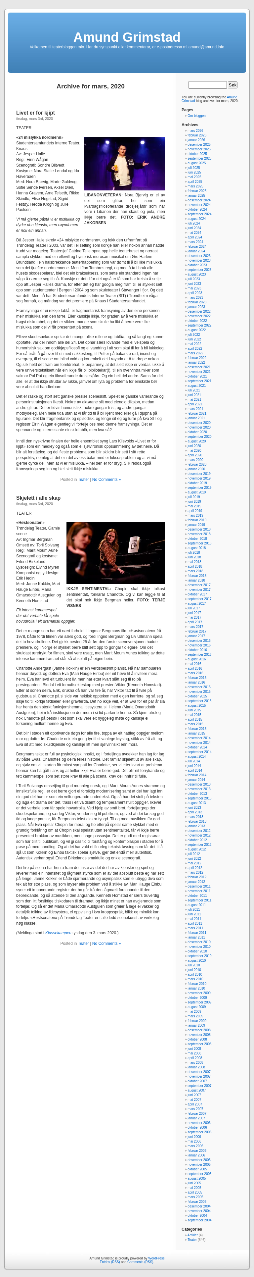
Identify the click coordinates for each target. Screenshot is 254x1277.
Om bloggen (196, 116)
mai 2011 (194, 919)
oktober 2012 (197, 840)
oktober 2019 (197, 483)
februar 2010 (197, 984)
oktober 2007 (197, 1081)
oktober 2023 (197, 265)
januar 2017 (196, 636)
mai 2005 (194, 1188)
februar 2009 (197, 1021)
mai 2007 (194, 1099)
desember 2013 (199, 784)
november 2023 (199, 260)
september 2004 (199, 1220)
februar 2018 (197, 576)
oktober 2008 (197, 1039)
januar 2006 (196, 1155)
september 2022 (199, 325)
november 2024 (199, 205)
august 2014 (197, 756)
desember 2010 (199, 942)
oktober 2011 (197, 895)
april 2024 (195, 237)
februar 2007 (197, 1113)
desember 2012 (199, 831)
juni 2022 (194, 339)
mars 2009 (195, 1016)
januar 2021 (196, 418)
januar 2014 (196, 780)
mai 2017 (194, 617)
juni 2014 (194, 766)
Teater (83, 479)
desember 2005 (199, 1160)
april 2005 (195, 1192)
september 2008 (199, 1044)
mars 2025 (195, 186)
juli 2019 (194, 497)
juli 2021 (194, 390)
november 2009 (199, 993)
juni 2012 (194, 858)
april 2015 (195, 719)
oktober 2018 (197, 538)
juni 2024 (194, 228)
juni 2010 (194, 970)
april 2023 (195, 293)
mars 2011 (195, 928)
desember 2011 (199, 886)
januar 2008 (196, 1067)
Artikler (193, 1235)
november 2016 (199, 645)
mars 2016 (195, 673)
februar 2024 (197, 246)
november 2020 (199, 427)
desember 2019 (199, 474)
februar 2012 (197, 877)
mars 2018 (195, 571)
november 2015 (199, 691)
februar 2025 (197, 191)
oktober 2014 (197, 747)
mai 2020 (194, 450)
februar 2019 (197, 520)
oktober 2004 (197, 1215)
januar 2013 (196, 826)
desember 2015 (199, 687)
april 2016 (195, 668)
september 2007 (199, 1086)
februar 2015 (197, 729)
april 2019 (195, 511)
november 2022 (199, 316)
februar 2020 (197, 464)
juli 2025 (194, 168)
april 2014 (195, 770)
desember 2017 (199, 585)
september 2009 (199, 1002)
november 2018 (199, 534)
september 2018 (199, 543)
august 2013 (197, 803)
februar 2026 (197, 135)
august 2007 (197, 1090)
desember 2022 (199, 311)
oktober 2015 (197, 696)
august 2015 (197, 705)
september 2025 (199, 158)
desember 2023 (199, 256)
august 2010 (197, 960)
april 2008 (195, 1058)
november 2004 (199, 1211)
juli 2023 (194, 279)
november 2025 (199, 149)
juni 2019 (194, 501)
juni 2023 (194, 283)
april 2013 (195, 812)
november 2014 (199, 742)
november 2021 (199, 372)
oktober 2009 (197, 997)
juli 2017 (194, 608)
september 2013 (199, 798)
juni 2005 (194, 1183)
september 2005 (199, 1174)
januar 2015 (196, 733)
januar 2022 (196, 362)
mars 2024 (195, 242)
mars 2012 (195, 872)
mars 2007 (195, 1109)
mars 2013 (195, 817)
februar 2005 (197, 1201)
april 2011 (195, 923)
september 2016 (199, 654)
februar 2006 (197, 1150)
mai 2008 (194, 1053)
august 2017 (197, 603)
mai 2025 (194, 177)
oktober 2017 (197, 594)
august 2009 (197, 1007)
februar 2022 (197, 358)
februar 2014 (197, 775)
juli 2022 (194, 334)
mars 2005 (195, 1197)
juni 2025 (194, 172)
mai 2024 (194, 232)
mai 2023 (194, 288)
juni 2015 (194, 710)
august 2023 (197, 274)
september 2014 (199, 752)
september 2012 (199, 844)
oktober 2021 (197, 376)
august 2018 (197, 548)
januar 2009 (196, 1025)
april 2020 (195, 455)
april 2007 (195, 1104)
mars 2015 (195, 724)
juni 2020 (194, 446)
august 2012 (197, 849)
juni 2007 (194, 1095)
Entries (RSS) (110, 1262)
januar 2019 (196, 525)
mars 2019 (195, 515)
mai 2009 (194, 1011)
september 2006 (199, 1132)
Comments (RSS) (140, 1262)
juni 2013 (194, 807)
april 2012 (195, 868)
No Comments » (106, 479)
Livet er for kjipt (35, 113)
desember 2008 (199, 1030)
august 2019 (197, 492)
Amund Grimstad (127, 37)
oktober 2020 (197, 432)
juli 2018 (194, 552)
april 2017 (195, 622)
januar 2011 (196, 937)
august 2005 (197, 1178)
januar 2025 (196, 195)
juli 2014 (194, 761)
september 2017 (199, 599)
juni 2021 (194, 395)
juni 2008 (194, 1048)
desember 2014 (199, 738)
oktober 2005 (197, 1169)
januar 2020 (196, 469)
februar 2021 (197, 413)
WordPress (156, 1258)
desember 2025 (199, 144)
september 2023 (199, 270)
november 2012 (199, 835)
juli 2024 (194, 223)
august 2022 (197, 330)
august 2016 (197, 659)
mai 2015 (194, 715)
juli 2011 (194, 909)
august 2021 (197, 385)
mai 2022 (194, 344)
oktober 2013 (197, 793)
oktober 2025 (197, 154)
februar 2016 (197, 678)
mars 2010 (195, 979)
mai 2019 (194, 506)
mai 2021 (194, 399)
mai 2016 (194, 664)
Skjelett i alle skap (38, 498)
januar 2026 (196, 140)
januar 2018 (196, 580)
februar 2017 (197, 631)
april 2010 (195, 974)
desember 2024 (199, 200)
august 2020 (197, 441)
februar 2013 (197, 821)
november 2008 (199, 1035)
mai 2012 (194, 863)
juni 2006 (194, 1137)
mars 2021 (195, 409)
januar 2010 (196, 988)
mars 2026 (195, 130)
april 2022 (195, 348)
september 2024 (199, 214)
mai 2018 (194, 562)
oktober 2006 (197, 1127)
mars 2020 (195, 460)
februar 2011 (197, 933)
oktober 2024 (197, 209)
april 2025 (195, 181)
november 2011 (199, 891)
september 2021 (199, 381)
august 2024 (197, 219)
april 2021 (195, 404)
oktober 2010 (197, 951)
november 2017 (199, 589)
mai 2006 (194, 1141)
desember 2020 (199, 423)
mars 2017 (195, 627)
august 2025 (197, 163)
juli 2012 (194, 854)
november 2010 (199, 946)
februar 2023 (197, 302)
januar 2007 (196, 1118)
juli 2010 (194, 965)
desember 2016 (199, 640)
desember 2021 (199, 367)
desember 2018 (199, 529)
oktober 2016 (197, 650)
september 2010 (199, 956)
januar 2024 (196, 251)
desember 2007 (199, 1072)
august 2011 (197, 905)
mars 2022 (195, 353)
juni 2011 (194, 914)
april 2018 (195, 566)
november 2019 (199, 478)
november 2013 (199, 789)
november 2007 (199, 1076)
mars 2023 (195, 297)
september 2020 (199, 436)
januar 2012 (196, 882)
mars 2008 (195, 1062)
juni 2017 (194, 613)
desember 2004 (199, 1206)
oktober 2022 (197, 321)
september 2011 (199, 900)
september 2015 (199, 701)
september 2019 (199, 487)
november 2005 (199, 1164)
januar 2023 (196, 307)
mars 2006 (195, 1146)
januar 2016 (196, 682)
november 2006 (199, 1123)
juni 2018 (194, 557)
